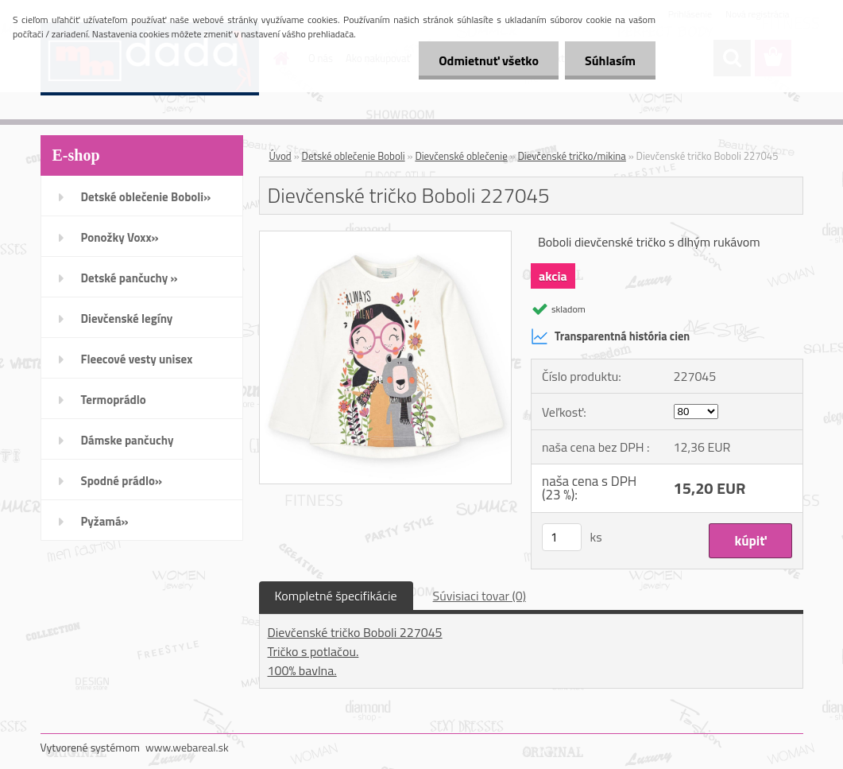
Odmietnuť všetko (489, 60)
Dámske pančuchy (127, 440)
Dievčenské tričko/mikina (571, 156)
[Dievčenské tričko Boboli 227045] (386, 237)
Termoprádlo (113, 399)
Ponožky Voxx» (120, 237)
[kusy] (562, 537)
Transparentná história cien (610, 336)
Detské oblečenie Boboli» (146, 197)
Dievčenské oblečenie (461, 156)
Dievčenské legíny (127, 318)
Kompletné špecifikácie (336, 595)
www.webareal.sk (187, 747)
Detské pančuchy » (129, 278)
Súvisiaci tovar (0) (479, 595)
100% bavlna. (302, 670)
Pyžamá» (105, 521)
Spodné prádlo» (122, 481)
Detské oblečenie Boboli (353, 156)
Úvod (280, 156)
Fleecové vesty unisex (137, 359)
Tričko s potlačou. (313, 651)
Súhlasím (610, 60)
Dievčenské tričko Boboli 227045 (355, 632)
